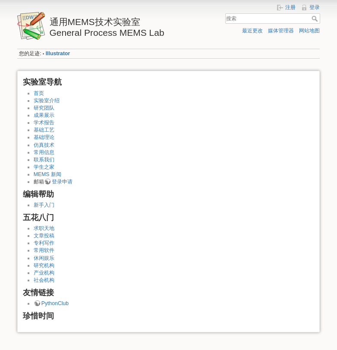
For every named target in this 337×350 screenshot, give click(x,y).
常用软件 (44, 250)
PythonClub (55, 303)
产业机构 (44, 273)
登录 (314, 7)
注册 (290, 7)
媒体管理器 (281, 31)
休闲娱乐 (44, 258)
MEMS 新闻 (47, 174)
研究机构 (44, 265)
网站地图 (309, 31)
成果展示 (44, 115)
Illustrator (58, 53)
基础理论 (44, 137)
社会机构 (44, 280)
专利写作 (44, 243)
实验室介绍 (47, 101)
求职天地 (44, 228)
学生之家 (44, 167)
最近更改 (252, 31)
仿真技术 (44, 145)
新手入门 (44, 205)
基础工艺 (44, 130)
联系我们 (44, 160)
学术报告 (44, 123)
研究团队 (44, 108)
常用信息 (44, 152)
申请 (67, 182)
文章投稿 (44, 236)
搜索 (316, 19)
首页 (39, 93)
